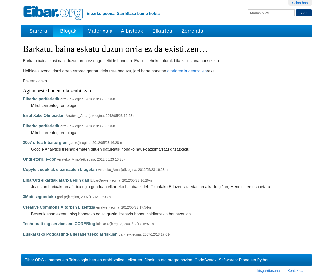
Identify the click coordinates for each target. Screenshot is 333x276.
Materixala (99, 31)
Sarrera (38, 31)
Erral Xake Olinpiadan (43, 115)
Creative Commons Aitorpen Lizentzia (59, 207)
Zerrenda (192, 31)
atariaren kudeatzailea (187, 71)
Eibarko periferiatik (41, 99)
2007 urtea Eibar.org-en (45, 142)
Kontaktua (295, 271)
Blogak (68, 31)
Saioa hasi (300, 3)
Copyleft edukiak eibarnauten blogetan (60, 169)
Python (263, 260)
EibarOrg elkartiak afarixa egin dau (56, 180)
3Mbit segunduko (39, 196)
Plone (244, 260)
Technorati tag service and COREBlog (59, 223)
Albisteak (132, 31)
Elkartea (162, 31)
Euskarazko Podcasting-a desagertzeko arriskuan (70, 234)
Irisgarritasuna (268, 271)
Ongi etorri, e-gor (39, 159)
